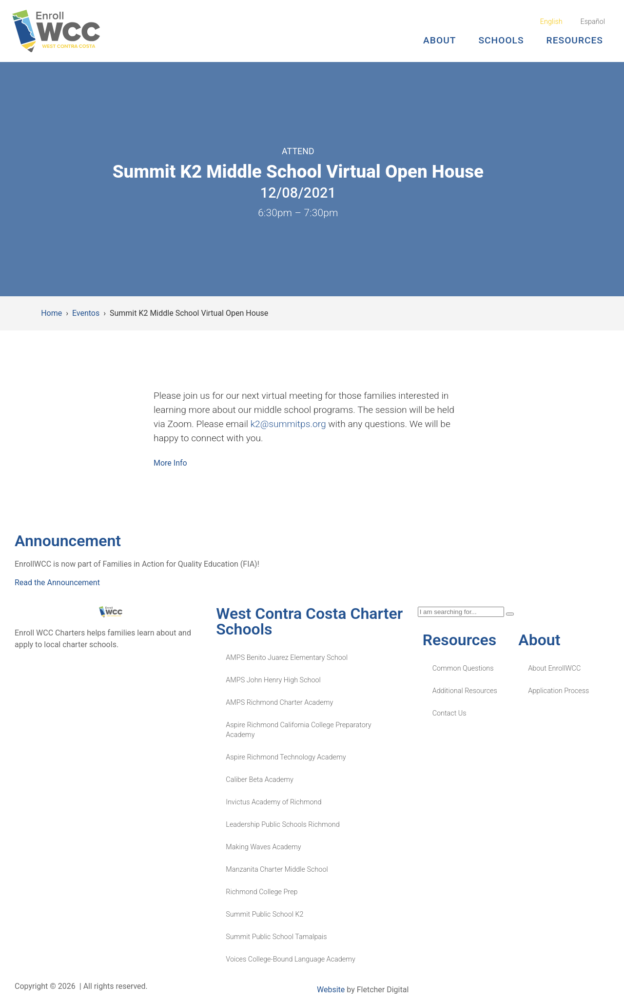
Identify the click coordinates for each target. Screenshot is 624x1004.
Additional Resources (464, 691)
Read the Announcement (57, 582)
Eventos (85, 313)
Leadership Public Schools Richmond (282, 824)
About (439, 40)
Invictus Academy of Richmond (273, 802)
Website (331, 989)
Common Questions (463, 668)
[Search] (510, 614)
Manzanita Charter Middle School (277, 869)
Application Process (558, 691)
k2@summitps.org (288, 424)
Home (51, 313)
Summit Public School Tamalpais (276, 937)
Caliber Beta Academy (259, 780)
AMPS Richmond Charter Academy (279, 702)
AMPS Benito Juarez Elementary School (287, 658)
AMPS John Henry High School (273, 680)
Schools (501, 40)
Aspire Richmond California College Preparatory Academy (298, 730)
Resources (574, 40)
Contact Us (449, 713)
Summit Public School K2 (264, 914)
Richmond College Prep (261, 892)
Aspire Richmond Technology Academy (286, 757)
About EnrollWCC (554, 668)
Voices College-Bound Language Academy (290, 959)
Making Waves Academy (263, 847)
